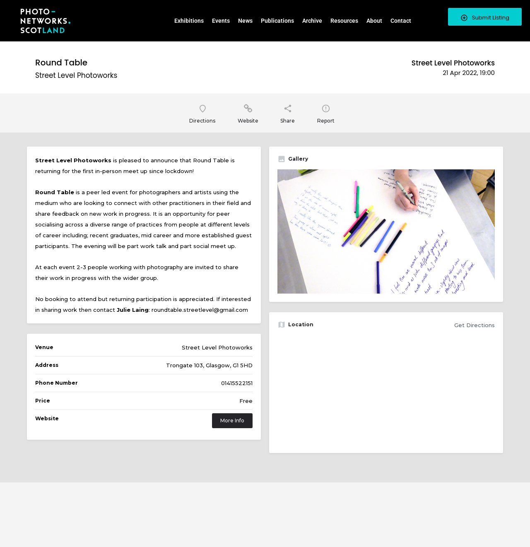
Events (221, 20)
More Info (232, 421)
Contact (400, 20)
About (374, 20)
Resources (344, 20)
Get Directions (474, 325)
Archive (312, 20)
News (245, 20)
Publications (277, 20)
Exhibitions (189, 20)
